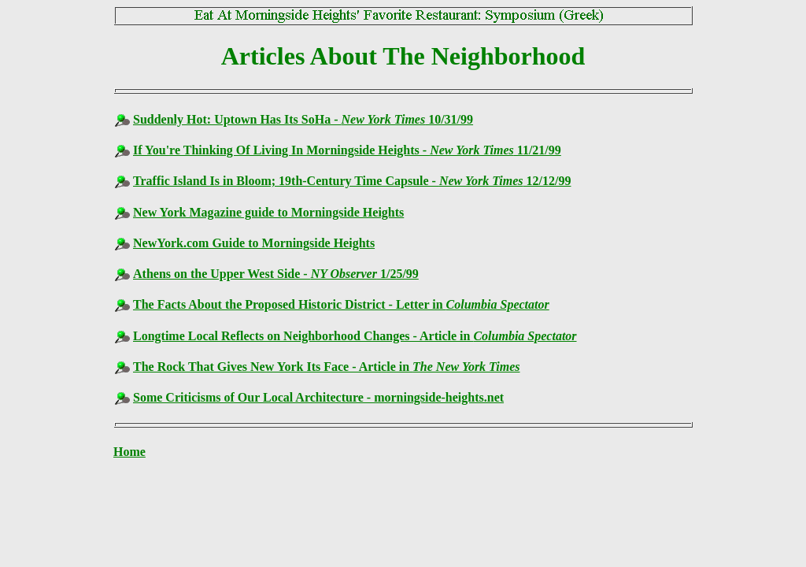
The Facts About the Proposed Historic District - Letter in (341, 304)
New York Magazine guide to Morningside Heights (268, 212)
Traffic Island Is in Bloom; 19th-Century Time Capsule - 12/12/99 (352, 180)
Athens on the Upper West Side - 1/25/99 (276, 273)
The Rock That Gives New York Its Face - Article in (326, 366)
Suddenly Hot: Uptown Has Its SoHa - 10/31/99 (303, 119)
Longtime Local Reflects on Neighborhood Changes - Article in (355, 336)
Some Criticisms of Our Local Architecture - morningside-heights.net (318, 397)
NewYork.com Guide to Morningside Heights (254, 243)
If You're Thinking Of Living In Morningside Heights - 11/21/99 (347, 150)
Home (129, 451)
